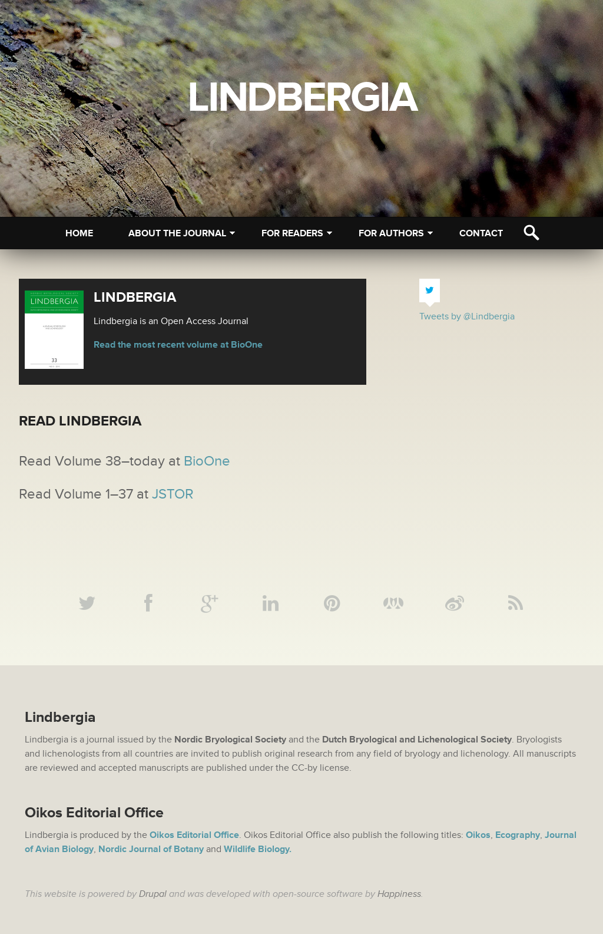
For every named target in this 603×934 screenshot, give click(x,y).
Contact (481, 233)
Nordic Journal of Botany (151, 849)
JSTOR (173, 494)
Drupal (153, 894)
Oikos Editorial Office (194, 835)
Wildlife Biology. (257, 849)
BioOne (207, 461)
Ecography (517, 835)
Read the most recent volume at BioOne (178, 345)
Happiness (399, 894)
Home (79, 233)
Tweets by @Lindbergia (467, 316)
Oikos (478, 835)
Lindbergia (301, 98)
